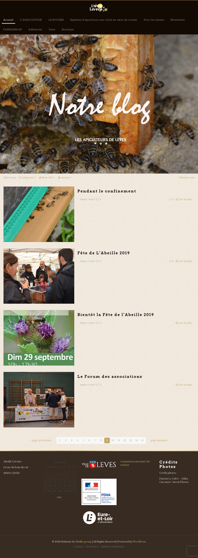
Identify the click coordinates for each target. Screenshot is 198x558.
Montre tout (186, 177)
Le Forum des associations (109, 376)
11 (119, 440)
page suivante (160, 440)
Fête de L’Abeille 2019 (103, 253)
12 (125, 440)
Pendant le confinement (106, 191)
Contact (78, 546)
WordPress (139, 541)
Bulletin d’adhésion (112, 546)
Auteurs (65, 177)
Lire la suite (185, 199)
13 (130, 440)
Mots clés (47, 177)
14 (136, 440)
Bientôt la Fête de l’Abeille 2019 (115, 314)
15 (142, 440)
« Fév (59, 497)
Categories (27, 177)
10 (113, 440)
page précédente (40, 440)
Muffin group (83, 541)
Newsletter (92, 546)
